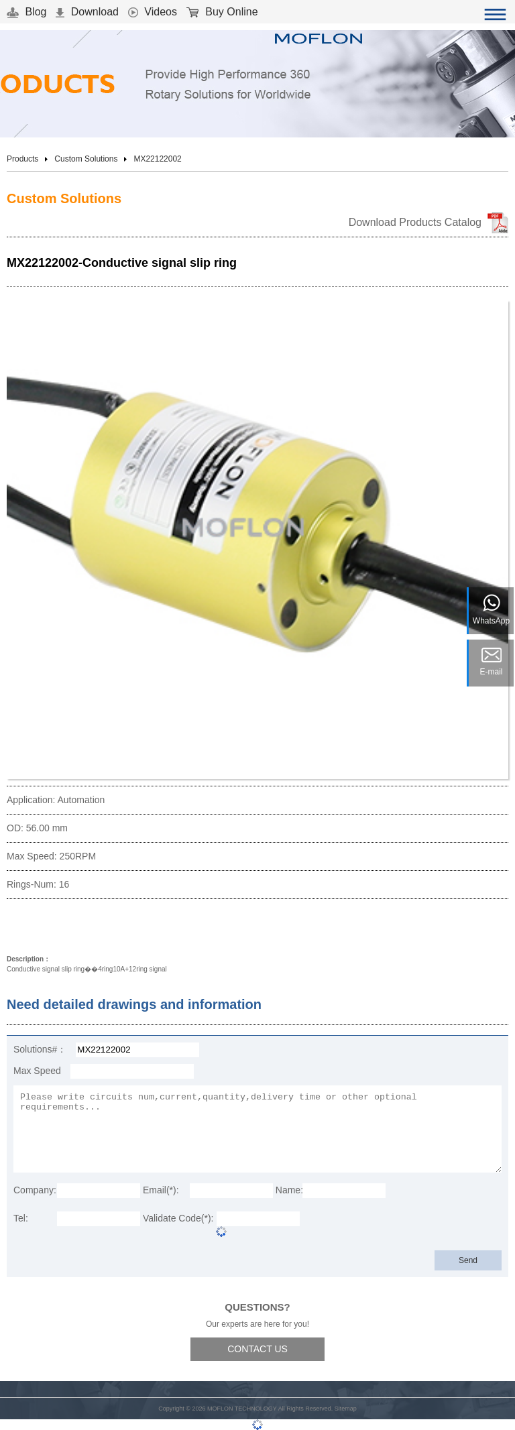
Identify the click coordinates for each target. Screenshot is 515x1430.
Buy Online (222, 11)
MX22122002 (157, 159)
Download (87, 11)
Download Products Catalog (415, 222)
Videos (152, 11)
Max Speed (37, 1070)
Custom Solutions (85, 159)
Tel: (20, 1218)
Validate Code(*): (178, 1218)
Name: (289, 1190)
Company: (34, 1190)
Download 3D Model (64, 928)
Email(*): (161, 1190)
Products (22, 159)
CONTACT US (257, 1349)
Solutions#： (39, 1049)
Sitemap (346, 1408)
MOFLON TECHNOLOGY (242, 1408)
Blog (26, 11)
